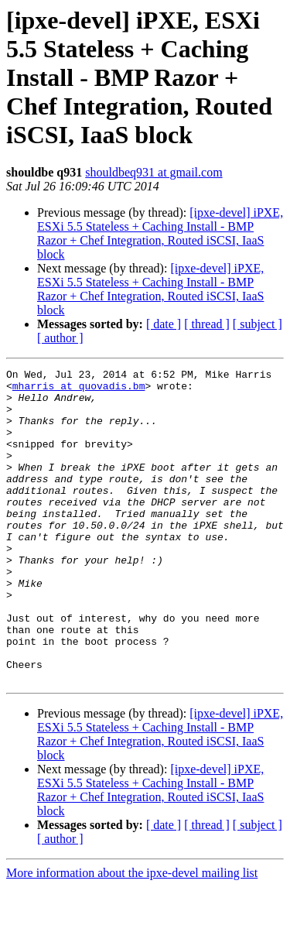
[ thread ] (207, 324)
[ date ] (163, 324)
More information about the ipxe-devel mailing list (132, 935)
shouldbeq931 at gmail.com (153, 172)
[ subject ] (257, 324)
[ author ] (60, 337)
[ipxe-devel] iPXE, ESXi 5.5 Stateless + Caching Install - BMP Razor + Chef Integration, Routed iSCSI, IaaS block (160, 233)
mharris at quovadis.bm (78, 390)
